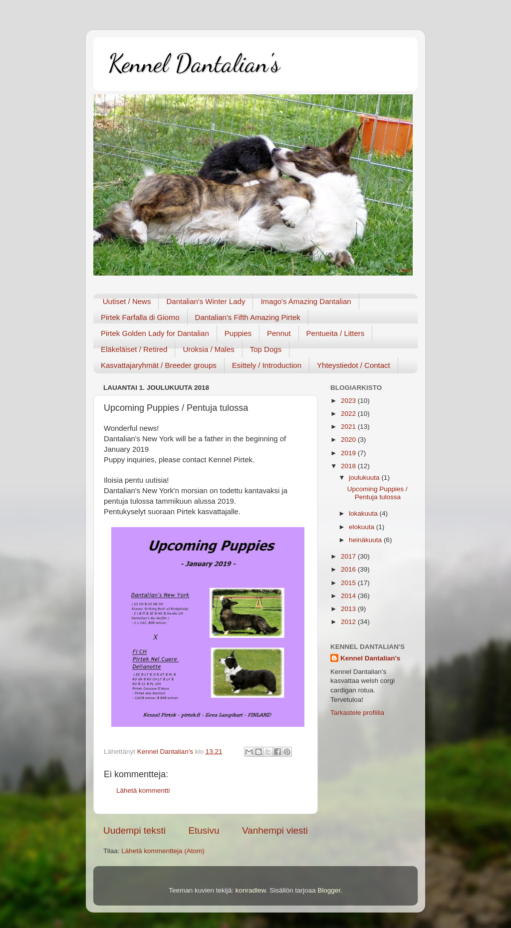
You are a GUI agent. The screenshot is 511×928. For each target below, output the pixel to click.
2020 (349, 439)
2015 (349, 583)
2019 (349, 453)
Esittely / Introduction (266, 365)
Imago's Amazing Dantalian (305, 301)
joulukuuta (365, 477)
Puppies (238, 333)
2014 (349, 596)
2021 (349, 426)
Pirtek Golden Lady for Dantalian (155, 333)
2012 (349, 621)
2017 (349, 556)
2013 (349, 609)
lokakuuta (364, 513)
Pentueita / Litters (335, 333)
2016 (349, 569)
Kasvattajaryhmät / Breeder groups (159, 365)
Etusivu (204, 830)
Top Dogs (265, 349)
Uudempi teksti (134, 830)
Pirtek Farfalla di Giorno (140, 317)
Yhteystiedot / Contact (353, 365)
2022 (349, 413)
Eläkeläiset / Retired (134, 349)
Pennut (279, 333)
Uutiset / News (127, 301)
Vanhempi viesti (275, 830)
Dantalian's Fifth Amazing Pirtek (247, 317)
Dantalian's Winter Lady (205, 301)
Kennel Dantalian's (194, 63)
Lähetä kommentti (143, 790)
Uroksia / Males (208, 349)
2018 (349, 466)
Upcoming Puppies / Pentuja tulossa (377, 493)
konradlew (251, 890)
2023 (349, 400)
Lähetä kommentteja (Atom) (163, 851)
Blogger (328, 890)
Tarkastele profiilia (357, 712)
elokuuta (362, 527)
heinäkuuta (366, 540)
